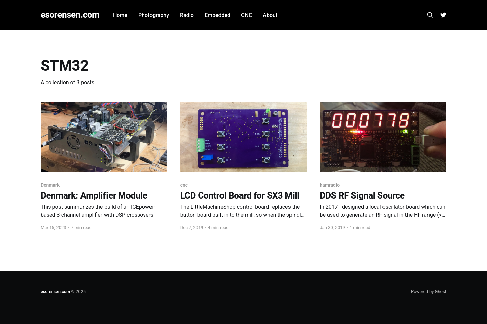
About (270, 15)
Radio (187, 15)
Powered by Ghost (428, 291)
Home (120, 15)
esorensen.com (70, 14)
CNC (246, 15)
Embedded (217, 15)
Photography (153, 15)
